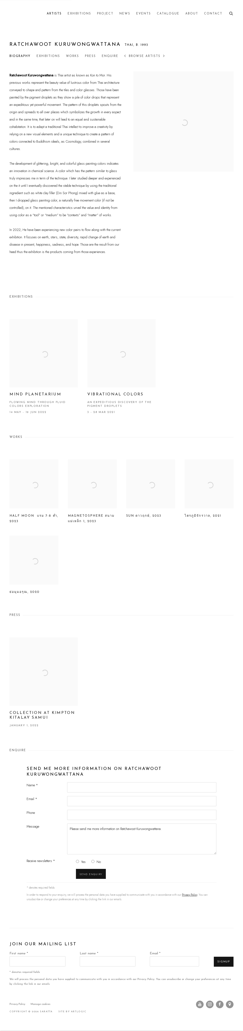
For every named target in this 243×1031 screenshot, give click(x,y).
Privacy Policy (189, 895)
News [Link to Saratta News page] (124, 13)
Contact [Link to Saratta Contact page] (213, 13)
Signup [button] (223, 962)
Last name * (89, 953)
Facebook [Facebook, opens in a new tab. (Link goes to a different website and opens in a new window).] (220, 1004)
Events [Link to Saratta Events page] (143, 13)
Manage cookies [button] (40, 1004)
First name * (18, 953)
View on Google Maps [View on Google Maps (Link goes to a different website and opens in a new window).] (230, 1004)
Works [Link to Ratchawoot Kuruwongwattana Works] (72, 56)
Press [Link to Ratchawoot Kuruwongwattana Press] (90, 56)
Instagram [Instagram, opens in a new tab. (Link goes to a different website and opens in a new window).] (210, 1004)
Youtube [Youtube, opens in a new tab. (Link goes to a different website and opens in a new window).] (200, 1004)
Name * (32, 785)
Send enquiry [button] (90, 874)
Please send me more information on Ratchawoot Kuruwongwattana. (141, 839)
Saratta (16, 14)
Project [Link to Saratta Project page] (105, 13)
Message (33, 826)
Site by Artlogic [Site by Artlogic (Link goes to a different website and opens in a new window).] (72, 1011)
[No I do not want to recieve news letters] (92, 861)
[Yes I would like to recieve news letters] (77, 861)
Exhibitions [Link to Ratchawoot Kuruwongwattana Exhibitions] (48, 56)
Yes (83, 861)
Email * (32, 798)
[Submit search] (231, 13)
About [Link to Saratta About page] (191, 13)
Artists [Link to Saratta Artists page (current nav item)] (54, 13)
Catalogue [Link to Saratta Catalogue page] (168, 13)
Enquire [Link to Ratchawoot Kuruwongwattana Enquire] (110, 56)
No (99, 861)
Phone (31, 812)
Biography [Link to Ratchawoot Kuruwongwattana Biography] (20, 56)
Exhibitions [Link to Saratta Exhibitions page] (79, 13)
